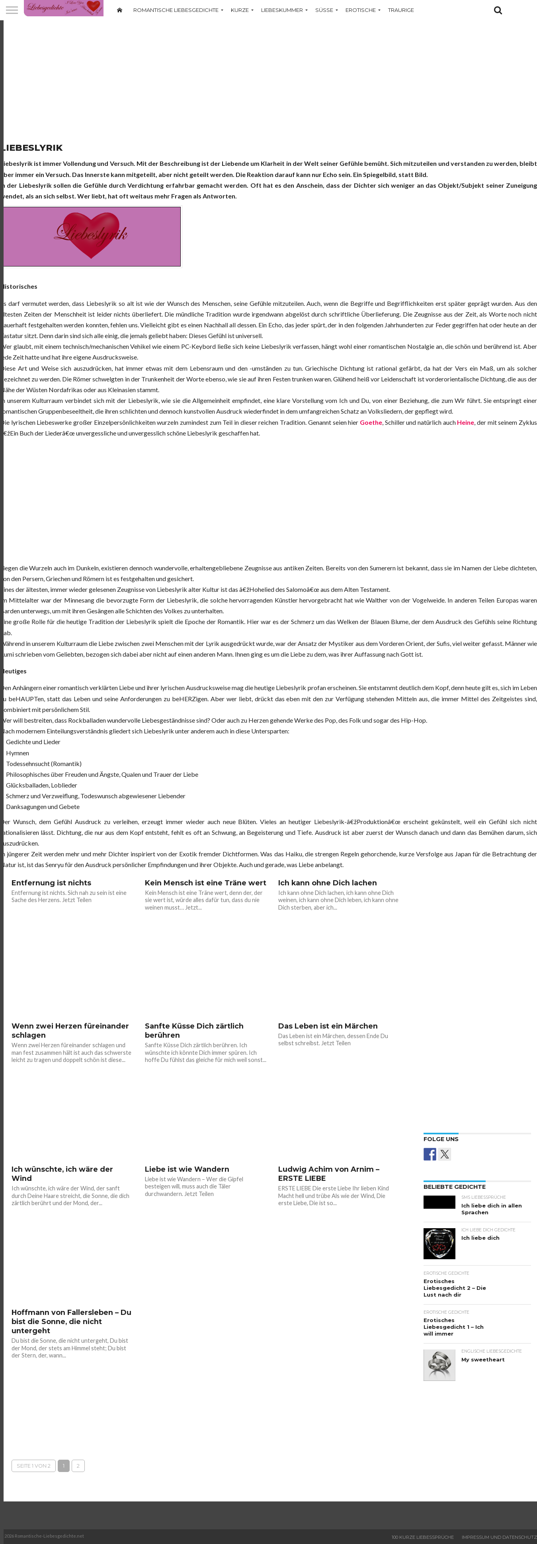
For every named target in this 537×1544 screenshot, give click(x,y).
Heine (465, 422)
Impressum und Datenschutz (499, 1537)
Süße (324, 10)
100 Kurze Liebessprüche (423, 1537)
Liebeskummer (282, 10)
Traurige (401, 10)
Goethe (371, 422)
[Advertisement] (269, 81)
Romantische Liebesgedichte (176, 10)
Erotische (361, 10)
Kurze (240, 10)
